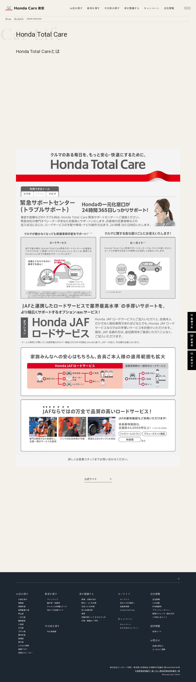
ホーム (8, 19)
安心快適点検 (86, 610)
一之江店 (22, 617)
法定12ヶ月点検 (88, 607)
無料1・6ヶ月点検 (88, 603)
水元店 (21, 628)
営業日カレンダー (25, 653)
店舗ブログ (22, 649)
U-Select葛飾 (23, 646)
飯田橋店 (22, 621)
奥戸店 (21, 642)
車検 (83, 614)
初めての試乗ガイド (55, 610)
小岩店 (21, 624)
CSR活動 (156, 603)
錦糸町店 (22, 635)
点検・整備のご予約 (89, 621)
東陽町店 (22, 607)
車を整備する (131, 8)
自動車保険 (124, 607)
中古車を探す (112, 8)
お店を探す (76, 8)
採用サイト (157, 632)
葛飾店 (21, 603)
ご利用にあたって (159, 617)
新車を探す (93, 8)
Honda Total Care (127, 610)
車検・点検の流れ (88, 599)
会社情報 (169, 8)
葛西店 (21, 639)
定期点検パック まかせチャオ (93, 617)
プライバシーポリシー (161, 610)
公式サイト (90, 479)
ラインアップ (52, 599)
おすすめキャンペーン (129, 628)
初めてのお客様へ (127, 603)
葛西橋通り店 (23, 610)
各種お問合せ (157, 646)
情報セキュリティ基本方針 (163, 614)
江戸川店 (22, 631)
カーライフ (18, 19)
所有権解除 (157, 607)
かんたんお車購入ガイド (57, 607)
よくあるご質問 (158, 649)
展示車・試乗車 (53, 603)
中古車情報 (51, 632)
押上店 (21, 614)
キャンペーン (151, 8)
